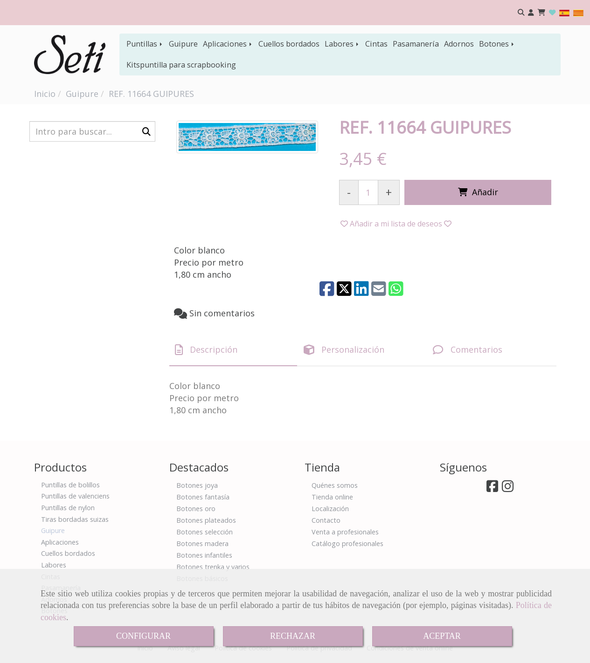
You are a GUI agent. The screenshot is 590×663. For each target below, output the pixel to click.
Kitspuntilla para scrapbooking (181, 65)
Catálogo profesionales (347, 543)
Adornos (459, 44)
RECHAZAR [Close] (292, 636)
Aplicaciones (228, 44)
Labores (342, 44)
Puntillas (145, 44)
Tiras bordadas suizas (75, 519)
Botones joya (197, 485)
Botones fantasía (202, 496)
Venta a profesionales (345, 531)
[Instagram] (508, 488)
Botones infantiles (204, 555)
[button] (531, 13)
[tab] (233, 350)
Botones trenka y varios (213, 566)
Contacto (326, 520)
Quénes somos (335, 485)
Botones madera (202, 543)
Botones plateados (206, 520)
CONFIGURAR (143, 636)
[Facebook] (492, 488)
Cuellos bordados (288, 44)
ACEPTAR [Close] (442, 636)
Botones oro (195, 508)
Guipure (183, 44)
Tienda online (332, 496)
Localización (330, 508)
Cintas (376, 44)
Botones (497, 44)
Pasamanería (416, 44)
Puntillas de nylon (68, 507)
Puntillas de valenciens (75, 496)
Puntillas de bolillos (70, 484)
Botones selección (204, 531)
